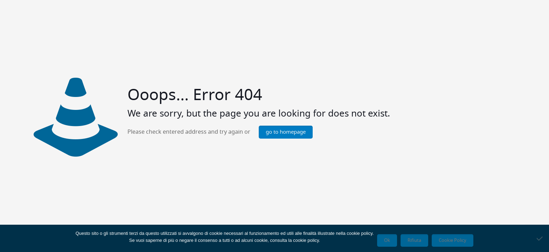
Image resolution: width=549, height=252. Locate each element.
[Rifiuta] (540, 238)
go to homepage (286, 132)
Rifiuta (414, 240)
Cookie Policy (452, 240)
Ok (387, 240)
